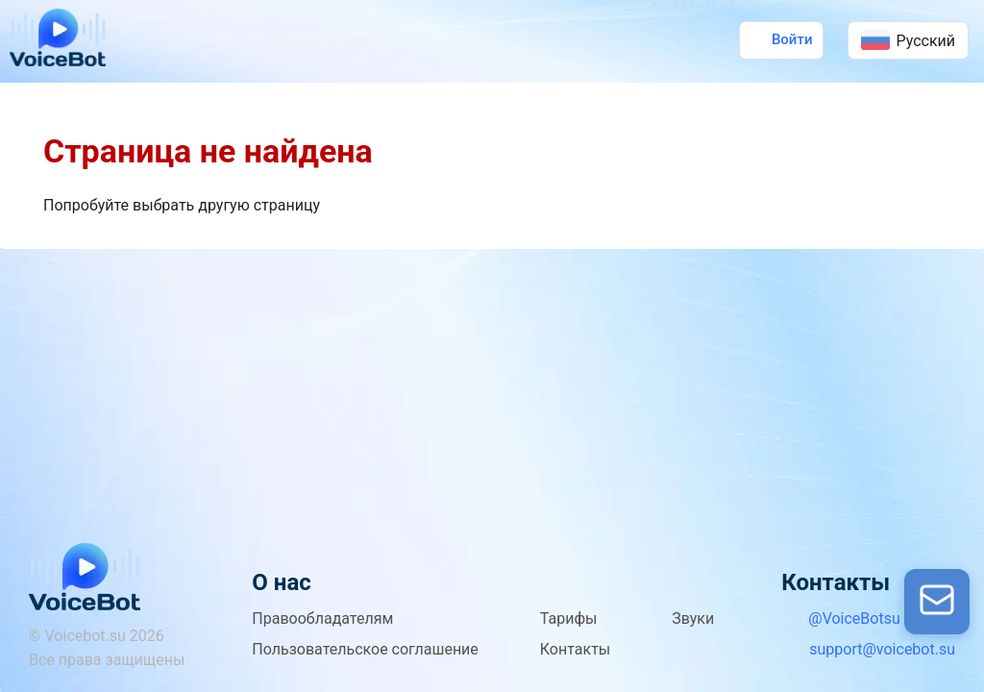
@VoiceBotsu (853, 618)
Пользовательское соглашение (365, 649)
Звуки (693, 618)
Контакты (575, 649)
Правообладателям (322, 618)
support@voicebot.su (882, 649)
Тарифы (569, 618)
